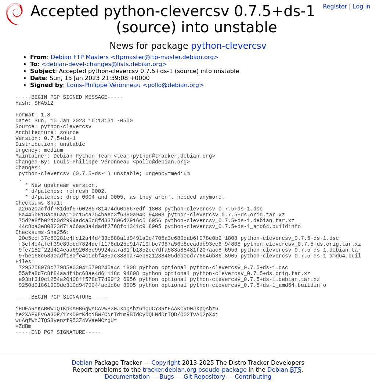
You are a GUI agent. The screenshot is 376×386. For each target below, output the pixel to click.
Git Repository (204, 376)
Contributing (253, 376)
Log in (361, 6)
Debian (82, 362)
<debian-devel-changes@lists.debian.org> (104, 64)
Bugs (166, 376)
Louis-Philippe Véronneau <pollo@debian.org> (135, 85)
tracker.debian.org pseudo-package (195, 369)
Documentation (127, 376)
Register (335, 6)
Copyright (165, 362)
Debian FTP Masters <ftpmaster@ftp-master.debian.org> (135, 57)
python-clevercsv (228, 46)
